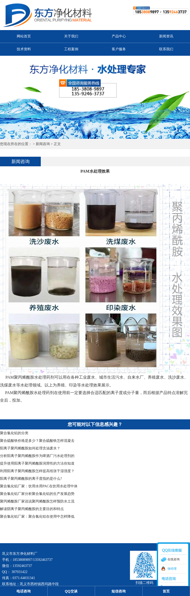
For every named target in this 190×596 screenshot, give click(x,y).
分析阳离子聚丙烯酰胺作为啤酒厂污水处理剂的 (37, 456)
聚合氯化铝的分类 (14, 433)
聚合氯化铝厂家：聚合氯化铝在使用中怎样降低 (37, 516)
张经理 (172, 568)
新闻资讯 (166, 36)
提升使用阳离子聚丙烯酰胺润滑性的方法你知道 (37, 463)
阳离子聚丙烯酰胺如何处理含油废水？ (30, 448)
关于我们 (71, 36)
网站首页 (24, 36)
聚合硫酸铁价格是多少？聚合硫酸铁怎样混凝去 (37, 441)
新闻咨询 (43, 144)
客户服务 (119, 49)
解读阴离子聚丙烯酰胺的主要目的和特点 (32, 509)
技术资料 (24, 49)
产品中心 (119, 36)
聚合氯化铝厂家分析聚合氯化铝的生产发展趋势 (37, 494)
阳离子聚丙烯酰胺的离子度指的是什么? (31, 478)
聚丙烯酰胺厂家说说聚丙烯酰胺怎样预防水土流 (37, 501)
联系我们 (166, 49)
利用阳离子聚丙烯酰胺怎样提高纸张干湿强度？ (37, 471)
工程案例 (71, 49)
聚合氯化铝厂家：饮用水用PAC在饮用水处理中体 (39, 486)
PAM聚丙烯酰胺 (19, 377)
